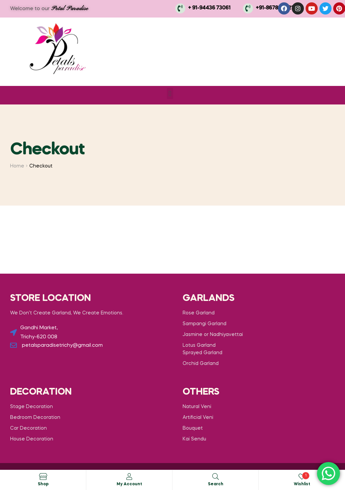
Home (17, 166)
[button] (170, 93)
